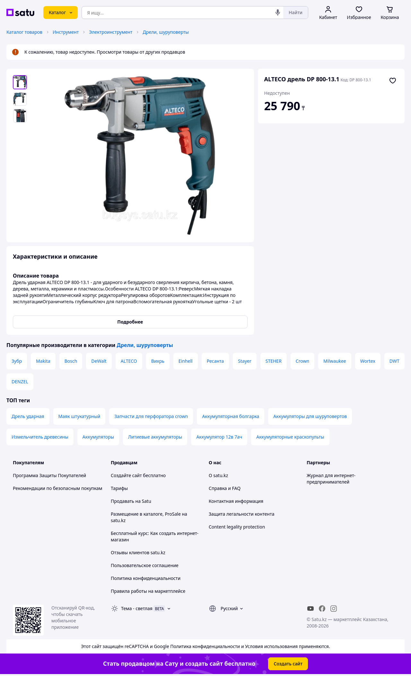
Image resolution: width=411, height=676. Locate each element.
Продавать (122, 501)
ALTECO (129, 361)
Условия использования (271, 646)
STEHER (274, 361)
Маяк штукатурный (79, 416)
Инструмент (66, 32)
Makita (43, 361)
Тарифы (119, 488)
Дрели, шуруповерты (166, 32)
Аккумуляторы (98, 437)
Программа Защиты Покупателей (49, 475)
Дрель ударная (28, 416)
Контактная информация (236, 501)
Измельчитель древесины (40, 437)
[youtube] (310, 608)
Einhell (186, 361)
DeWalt (98, 361)
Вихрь (157, 361)
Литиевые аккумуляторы (155, 437)
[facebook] (322, 608)
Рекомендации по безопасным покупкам (57, 488)
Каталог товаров (24, 32)
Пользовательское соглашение (145, 565)
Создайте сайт (126, 475)
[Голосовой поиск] (277, 12)
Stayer (244, 361)
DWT (394, 361)
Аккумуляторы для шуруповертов (310, 416)
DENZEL (20, 381)
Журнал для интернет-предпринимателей (331, 478)
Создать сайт (288, 664)
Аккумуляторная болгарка (230, 416)
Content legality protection (237, 527)
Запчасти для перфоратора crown (151, 416)
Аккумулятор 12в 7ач (219, 437)
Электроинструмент (110, 32)
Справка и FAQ (224, 488)
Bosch (71, 361)
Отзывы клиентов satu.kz (138, 552)
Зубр (17, 361)
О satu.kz (218, 475)
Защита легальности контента (241, 514)
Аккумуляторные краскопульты (290, 437)
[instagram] (333, 608)
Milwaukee (334, 361)
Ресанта (215, 361)
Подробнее (130, 322)
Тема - (137, 608)
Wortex (367, 361)
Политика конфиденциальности (145, 578)
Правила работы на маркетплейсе (148, 591)
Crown (302, 361)
